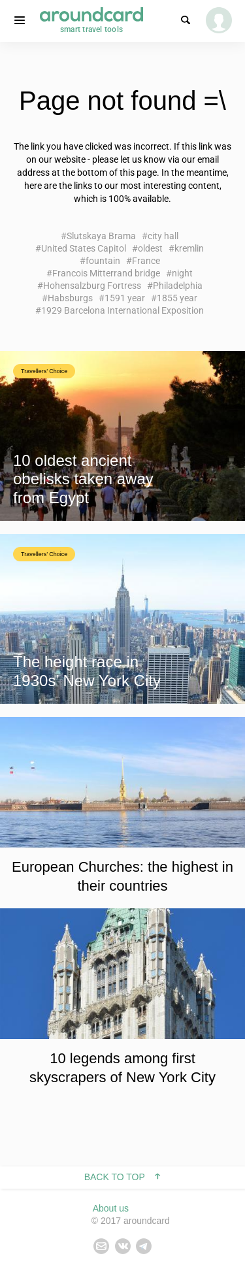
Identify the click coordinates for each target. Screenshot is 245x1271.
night (182, 273)
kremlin (189, 248)
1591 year (125, 298)
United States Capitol (83, 248)
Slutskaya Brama (101, 235)
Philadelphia (178, 285)
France (146, 260)
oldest (150, 248)
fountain (103, 260)
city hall (163, 235)
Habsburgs (70, 298)
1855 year (177, 298)
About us (111, 1208)
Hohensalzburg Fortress (92, 285)
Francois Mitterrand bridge (106, 273)
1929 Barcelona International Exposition (122, 310)
